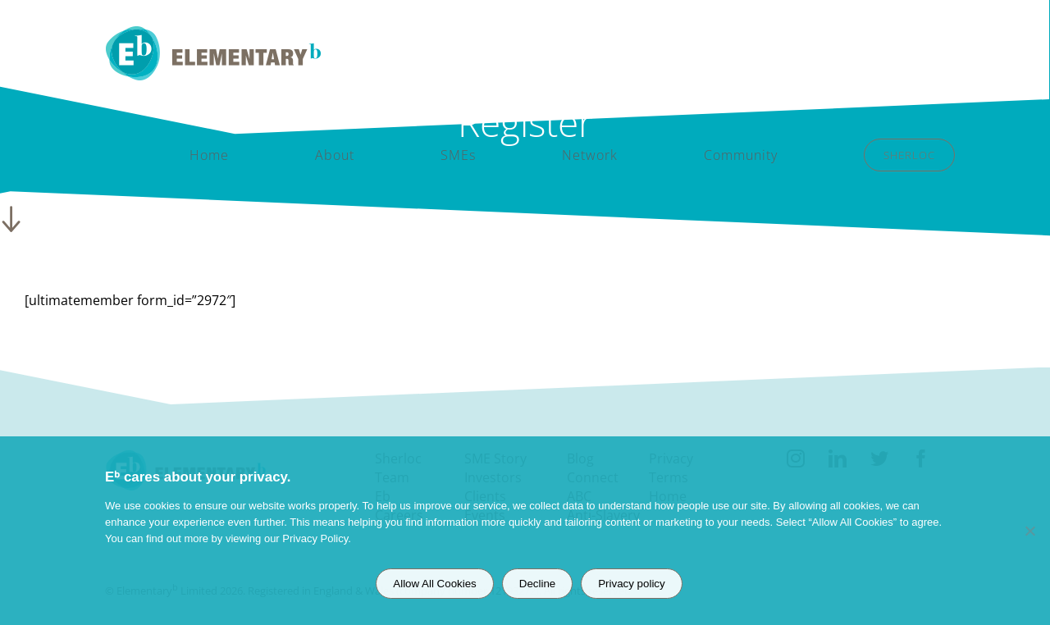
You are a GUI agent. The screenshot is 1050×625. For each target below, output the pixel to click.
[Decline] (1029, 530)
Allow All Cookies (434, 583)
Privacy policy (631, 583)
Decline (537, 583)
